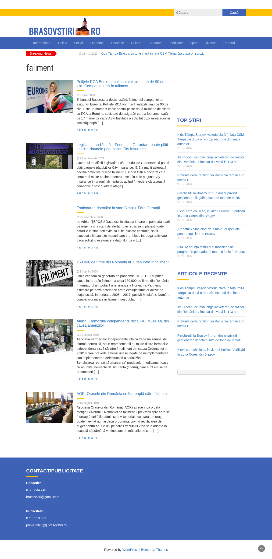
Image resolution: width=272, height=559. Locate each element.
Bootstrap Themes (154, 550)
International (42, 43)
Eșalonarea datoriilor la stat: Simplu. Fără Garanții (118, 208)
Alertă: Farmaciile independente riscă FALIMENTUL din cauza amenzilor (123, 323)
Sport (193, 43)
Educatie (117, 43)
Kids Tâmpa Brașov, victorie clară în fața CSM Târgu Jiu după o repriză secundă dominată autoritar (210, 139)
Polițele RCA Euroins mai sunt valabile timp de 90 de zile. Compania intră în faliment (121, 84)
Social (78, 43)
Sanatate (155, 43)
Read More (88, 130)
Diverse (210, 43)
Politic (62, 43)
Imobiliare (176, 43)
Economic (97, 43)
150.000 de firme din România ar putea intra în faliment (123, 262)
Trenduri (229, 43)
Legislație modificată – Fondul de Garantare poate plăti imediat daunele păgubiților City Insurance (122, 147)
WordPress (130, 550)
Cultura (136, 43)
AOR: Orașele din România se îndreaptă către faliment (122, 393)
